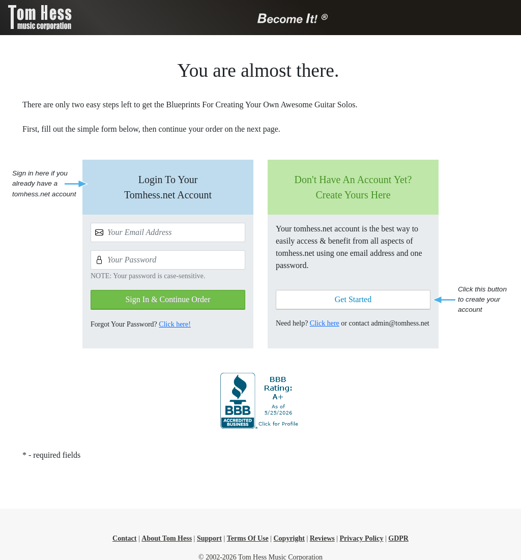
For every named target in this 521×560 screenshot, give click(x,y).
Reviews (322, 538)
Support (209, 538)
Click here (324, 323)
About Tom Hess (166, 538)
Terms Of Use (248, 538)
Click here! (175, 324)
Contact (124, 538)
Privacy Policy (362, 538)
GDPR (398, 538)
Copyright (288, 538)
